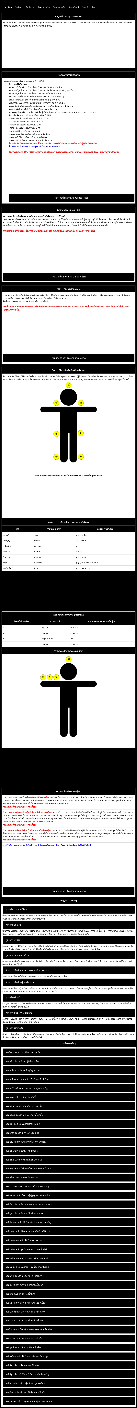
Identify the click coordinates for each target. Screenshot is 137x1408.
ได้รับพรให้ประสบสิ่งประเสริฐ (27, 1374)
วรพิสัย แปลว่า (13, 1365)
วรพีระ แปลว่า (12, 1383)
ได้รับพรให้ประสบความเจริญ (28, 1222)
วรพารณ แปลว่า (14, 1097)
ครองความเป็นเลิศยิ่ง (24, 1338)
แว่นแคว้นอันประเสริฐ (24, 1160)
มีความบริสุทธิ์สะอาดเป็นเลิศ (27, 1267)
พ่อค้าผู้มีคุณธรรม (23, 1070)
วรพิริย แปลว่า (12, 1303)
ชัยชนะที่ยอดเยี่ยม (22, 1151)
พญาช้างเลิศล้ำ (21, 1097)
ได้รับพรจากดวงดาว (25, 1240)
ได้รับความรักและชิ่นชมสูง (27, 1356)
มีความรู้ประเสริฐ (22, 1133)
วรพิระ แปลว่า (12, 1285)
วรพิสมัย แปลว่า (13, 1356)
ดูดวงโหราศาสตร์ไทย (16, 909)
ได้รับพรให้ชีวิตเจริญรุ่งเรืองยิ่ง (28, 1168)
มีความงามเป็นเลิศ (23, 1124)
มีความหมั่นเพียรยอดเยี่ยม (26, 1303)
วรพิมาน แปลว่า (13, 1276)
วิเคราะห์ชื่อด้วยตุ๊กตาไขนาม (20, 982)
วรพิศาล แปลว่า (13, 1338)
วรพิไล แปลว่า (12, 1329)
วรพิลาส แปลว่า (13, 1320)
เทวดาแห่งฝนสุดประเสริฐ (26, 1312)
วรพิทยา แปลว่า (13, 1195)
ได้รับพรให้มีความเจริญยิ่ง (25, 1392)
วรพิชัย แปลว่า (13, 1151)
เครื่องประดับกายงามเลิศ (27, 1258)
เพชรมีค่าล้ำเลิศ (22, 1177)
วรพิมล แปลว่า (13, 1267)
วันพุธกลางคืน (59, 7)
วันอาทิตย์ (7, 7)
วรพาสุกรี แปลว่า (14, 1115)
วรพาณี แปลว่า (13, 1079)
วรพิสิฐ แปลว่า (13, 1374)
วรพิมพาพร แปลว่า (15, 1258)
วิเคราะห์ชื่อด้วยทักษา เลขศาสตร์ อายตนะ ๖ (27, 970)
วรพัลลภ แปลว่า (13, 1052)
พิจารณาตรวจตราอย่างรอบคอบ (29, 1204)
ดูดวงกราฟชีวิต (13, 940)
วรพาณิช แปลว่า (14, 1070)
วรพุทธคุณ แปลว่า (15, 1401)
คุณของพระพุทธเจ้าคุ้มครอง (29, 1401)
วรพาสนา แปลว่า (14, 1106)
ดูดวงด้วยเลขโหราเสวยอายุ (19, 1013)
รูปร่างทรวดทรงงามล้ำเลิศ (26, 1249)
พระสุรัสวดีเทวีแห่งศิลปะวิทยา (28, 1079)
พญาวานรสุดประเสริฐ (27, 1088)
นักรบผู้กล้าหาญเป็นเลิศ (24, 1285)
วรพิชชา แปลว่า (13, 1133)
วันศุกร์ (85, 7)
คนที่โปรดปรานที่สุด (24, 1052)
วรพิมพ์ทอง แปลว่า (15, 1240)
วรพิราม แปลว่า (13, 1294)
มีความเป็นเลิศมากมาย (24, 1213)
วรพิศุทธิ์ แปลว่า (13, 1347)
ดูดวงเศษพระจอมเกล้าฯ (17, 955)
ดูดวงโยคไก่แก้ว (13, 997)
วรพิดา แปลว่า (13, 1186)
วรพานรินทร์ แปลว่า (15, 1088)
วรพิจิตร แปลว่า (13, 1124)
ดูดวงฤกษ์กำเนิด (13, 925)
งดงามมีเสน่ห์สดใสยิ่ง (24, 1320)
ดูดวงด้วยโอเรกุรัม (15, 1028)
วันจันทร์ (19, 7)
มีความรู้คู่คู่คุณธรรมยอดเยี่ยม (28, 1195)
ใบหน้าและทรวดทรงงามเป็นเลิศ (29, 1329)
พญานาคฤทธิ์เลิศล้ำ (24, 1115)
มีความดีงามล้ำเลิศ (23, 1347)
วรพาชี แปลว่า (13, 1061)
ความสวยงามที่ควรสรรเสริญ (27, 1186)
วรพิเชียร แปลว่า (14, 1177)
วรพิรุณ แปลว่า (13, 1312)
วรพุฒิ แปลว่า (12, 1392)
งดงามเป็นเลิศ (20, 1294)
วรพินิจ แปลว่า (13, 1204)
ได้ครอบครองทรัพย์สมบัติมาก (28, 1231)
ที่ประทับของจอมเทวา (25, 1276)
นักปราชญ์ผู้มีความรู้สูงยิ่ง (26, 1142)
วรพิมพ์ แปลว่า (13, 1249)
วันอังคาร (30, 7)
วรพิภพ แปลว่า (13, 1231)
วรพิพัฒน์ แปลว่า (14, 1222)
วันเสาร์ (95, 7)
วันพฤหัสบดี (74, 7)
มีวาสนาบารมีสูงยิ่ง (24, 1106)
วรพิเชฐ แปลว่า (13, 1168)
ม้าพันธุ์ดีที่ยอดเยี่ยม (23, 1061)
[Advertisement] (68, 47)
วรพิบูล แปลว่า (13, 1213)
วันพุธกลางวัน (44, 7)
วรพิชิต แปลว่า (13, 1160)
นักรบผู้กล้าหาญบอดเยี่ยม (25, 1383)
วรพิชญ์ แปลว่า (13, 1142)
